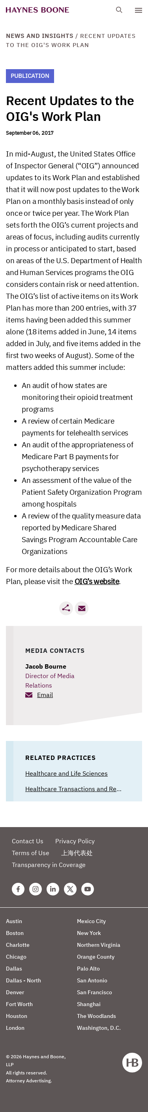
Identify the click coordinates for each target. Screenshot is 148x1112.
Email (45, 695)
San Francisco (94, 992)
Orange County (95, 956)
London (15, 1027)
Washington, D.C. (99, 1027)
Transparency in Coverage (49, 865)
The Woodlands (96, 1016)
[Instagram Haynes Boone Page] (35, 889)
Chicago (16, 956)
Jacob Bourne (45, 666)
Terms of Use (30, 853)
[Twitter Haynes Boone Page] (70, 889)
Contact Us (27, 841)
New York (89, 933)
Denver (15, 992)
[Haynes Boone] (37, 10)
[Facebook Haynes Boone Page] (18, 889)
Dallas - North (23, 980)
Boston (15, 933)
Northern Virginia (98, 944)
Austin (14, 921)
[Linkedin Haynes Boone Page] (53, 889)
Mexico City (91, 921)
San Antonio (92, 980)
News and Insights (39, 36)
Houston (16, 1016)
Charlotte (18, 944)
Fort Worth (19, 1004)
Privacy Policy (75, 841)
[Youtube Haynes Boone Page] (87, 889)
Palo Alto (88, 968)
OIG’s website (97, 581)
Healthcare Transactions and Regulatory (82, 789)
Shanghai (89, 1004)
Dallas (14, 968)
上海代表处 (77, 853)
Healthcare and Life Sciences (66, 773)
